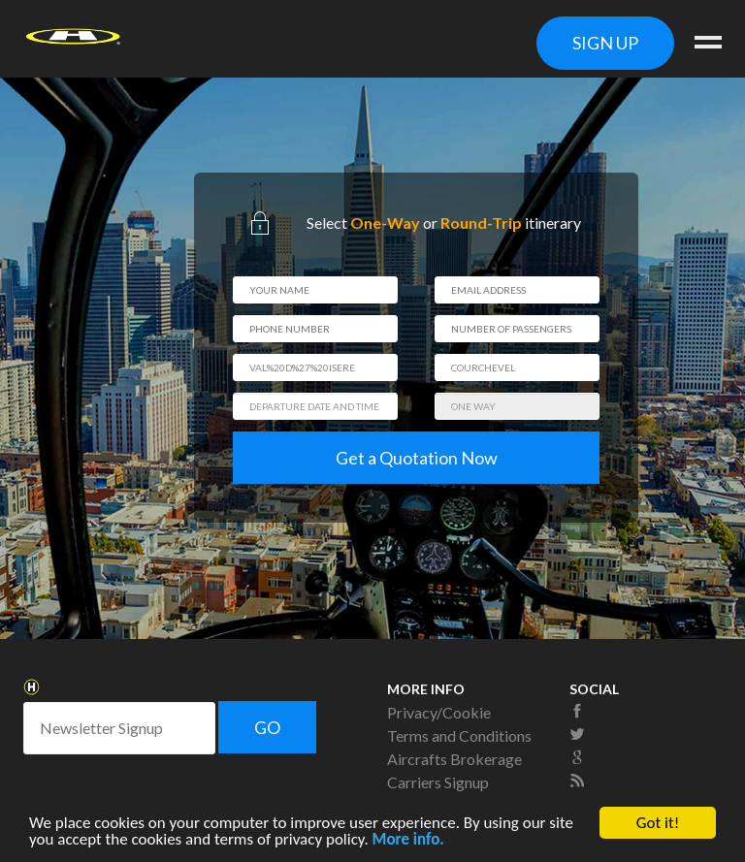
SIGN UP (605, 42)
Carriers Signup (438, 782)
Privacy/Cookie (439, 712)
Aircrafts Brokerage (454, 759)
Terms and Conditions (459, 735)
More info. (408, 841)
